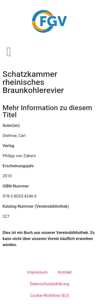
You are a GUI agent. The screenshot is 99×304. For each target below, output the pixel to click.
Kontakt (65, 272)
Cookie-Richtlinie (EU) (49, 295)
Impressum (37, 272)
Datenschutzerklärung (49, 284)
